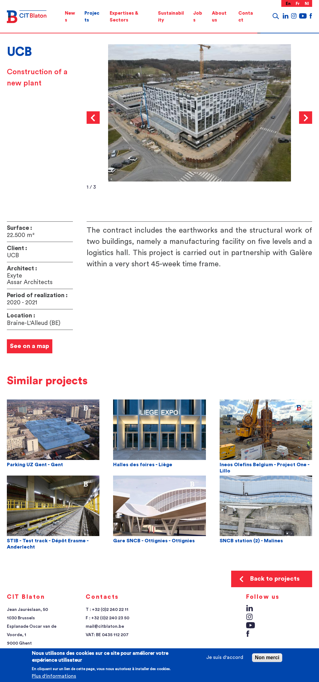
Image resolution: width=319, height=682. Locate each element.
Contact (245, 16)
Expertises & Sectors (124, 16)
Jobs (197, 16)
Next (305, 117)
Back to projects (275, 579)
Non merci (267, 657)
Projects (91, 16)
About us (219, 16)
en (288, 4)
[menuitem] (70, 16)
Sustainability (171, 16)
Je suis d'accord (224, 657)
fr (298, 4)
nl (307, 4)
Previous (93, 117)
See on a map (29, 346)
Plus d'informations (54, 676)
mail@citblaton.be (105, 626)
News (70, 16)
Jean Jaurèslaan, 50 (27, 609)
